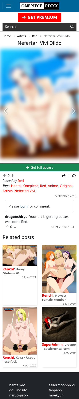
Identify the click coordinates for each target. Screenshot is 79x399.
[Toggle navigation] (8, 6)
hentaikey (17, 385)
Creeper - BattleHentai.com (59, 347)
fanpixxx (55, 390)
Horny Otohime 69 (14, 271)
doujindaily (18, 390)
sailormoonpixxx (62, 385)
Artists (8, 191)
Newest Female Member (54, 298)
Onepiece (30, 185)
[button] (6, 111)
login (24, 206)
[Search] (72, 27)
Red (43, 185)
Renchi (8, 269)
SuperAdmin (52, 344)
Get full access (39, 167)
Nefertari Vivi (24, 191)
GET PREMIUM (39, 17)
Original (66, 185)
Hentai (16, 185)
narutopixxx (18, 395)
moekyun (56, 395)
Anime (53, 185)
